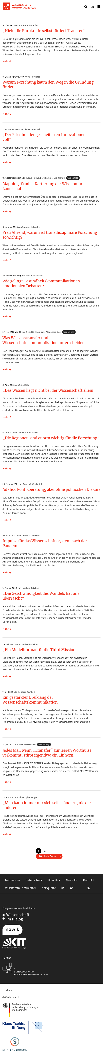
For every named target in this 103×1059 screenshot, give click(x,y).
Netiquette (49, 888)
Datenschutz (34, 880)
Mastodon (71, 888)
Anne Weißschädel (28, 432)
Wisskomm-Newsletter (20, 888)
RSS (88, 888)
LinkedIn (63, 888)
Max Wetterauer (27, 744)
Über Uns (54, 880)
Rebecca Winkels (31, 535)
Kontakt (88, 880)
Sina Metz (24, 385)
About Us (72, 880)
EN (92, 6)
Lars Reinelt (46, 177)
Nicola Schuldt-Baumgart (32, 332)
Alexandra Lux (53, 332)
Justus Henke (32, 177)
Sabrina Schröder (31, 227)
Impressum (12, 880)
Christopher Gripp (28, 797)
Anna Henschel (30, 25)
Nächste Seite (47, 856)
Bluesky (80, 888)
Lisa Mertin (59, 177)
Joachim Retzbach (31, 588)
